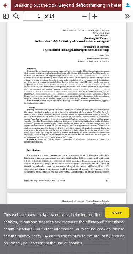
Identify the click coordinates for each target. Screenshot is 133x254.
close (117, 212)
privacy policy (29, 236)
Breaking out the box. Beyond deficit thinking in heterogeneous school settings (73, 5)
